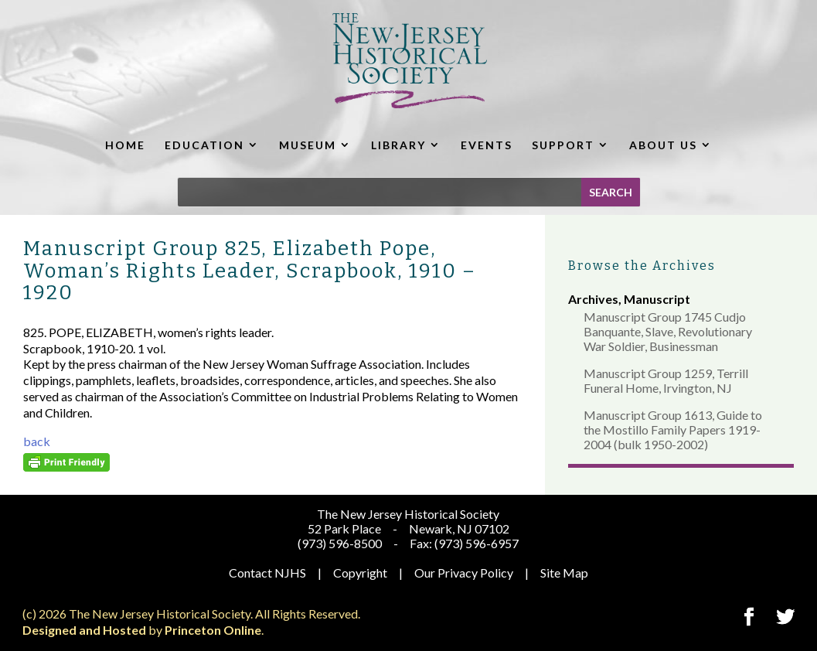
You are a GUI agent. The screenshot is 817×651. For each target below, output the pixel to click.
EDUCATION (204, 145)
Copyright (360, 572)
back (36, 441)
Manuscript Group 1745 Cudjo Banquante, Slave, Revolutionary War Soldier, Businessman (668, 331)
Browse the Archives (642, 265)
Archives (593, 298)
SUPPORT (563, 145)
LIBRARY (398, 145)
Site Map (564, 572)
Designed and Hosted (84, 629)
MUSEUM (307, 145)
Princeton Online (213, 629)
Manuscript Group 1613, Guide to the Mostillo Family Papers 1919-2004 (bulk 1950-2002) (673, 429)
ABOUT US (663, 145)
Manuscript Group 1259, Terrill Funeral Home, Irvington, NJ (666, 380)
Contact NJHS (267, 572)
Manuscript (657, 298)
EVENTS (486, 145)
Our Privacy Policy (463, 572)
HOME (125, 145)
